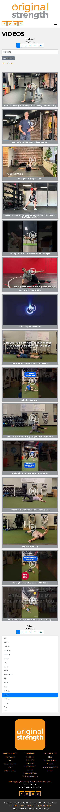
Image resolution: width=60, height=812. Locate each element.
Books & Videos (50, 760)
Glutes (6, 666)
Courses (30, 769)
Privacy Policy (43, 806)
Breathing (7, 650)
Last (40, 45)
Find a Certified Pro (30, 776)
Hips (5, 678)
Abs (5, 638)
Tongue (6, 707)
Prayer (50, 770)
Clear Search (7, 63)
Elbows (6, 658)
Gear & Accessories (50, 767)
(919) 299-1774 (43, 781)
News (10, 767)
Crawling (7, 654)
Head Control (8, 674)
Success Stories (10, 764)
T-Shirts (50, 764)
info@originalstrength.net (22, 781)
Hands (6, 670)
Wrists (6, 711)
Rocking (6, 691)
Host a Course (10, 770)
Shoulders (7, 699)
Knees (6, 682)
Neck (5, 687)
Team (10, 760)
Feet (5, 662)
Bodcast (6, 646)
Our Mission (10, 757)
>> (35, 45)
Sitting (6, 703)
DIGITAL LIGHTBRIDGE (38, 808)
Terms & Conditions (22, 806)
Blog (50, 757)
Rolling (6, 695)
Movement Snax (30, 773)
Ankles (6, 642)
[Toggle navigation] (55, 23)
